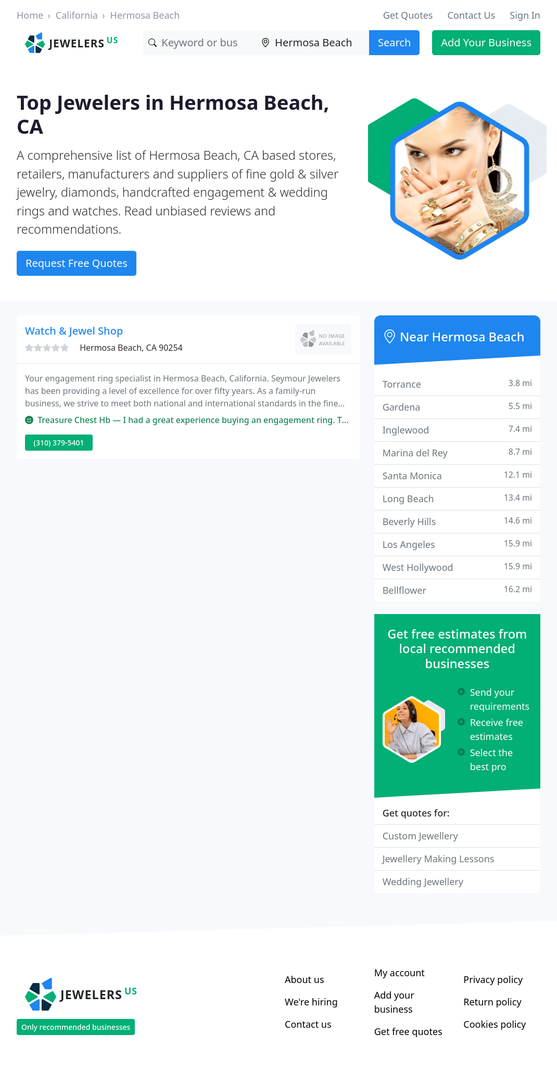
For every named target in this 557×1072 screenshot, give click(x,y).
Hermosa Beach (145, 15)
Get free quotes (408, 1031)
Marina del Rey (457, 452)
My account (399, 972)
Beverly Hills (457, 521)
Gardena (457, 406)
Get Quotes (408, 15)
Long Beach (457, 498)
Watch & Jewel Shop (74, 331)
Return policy (492, 1002)
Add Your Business (486, 42)
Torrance (457, 383)
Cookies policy (494, 1024)
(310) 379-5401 (59, 443)
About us (304, 979)
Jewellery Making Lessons (439, 858)
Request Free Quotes (77, 263)
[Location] (313, 42)
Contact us (308, 1024)
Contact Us (472, 15)
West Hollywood (457, 566)
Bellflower (457, 589)
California (77, 15)
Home (30, 15)
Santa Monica (457, 475)
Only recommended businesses (75, 1027)
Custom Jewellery (420, 835)
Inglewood (457, 429)
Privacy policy (493, 979)
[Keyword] (199, 42)
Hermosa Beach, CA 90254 (131, 347)
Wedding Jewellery (423, 881)
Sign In (525, 15)
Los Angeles (457, 544)
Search (394, 42)
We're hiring (311, 1002)
